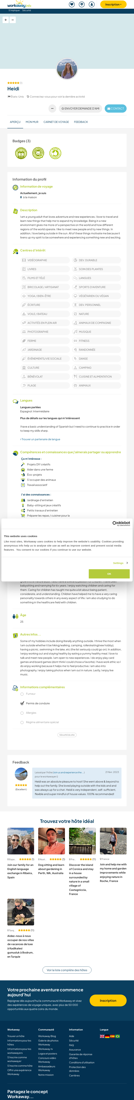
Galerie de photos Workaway (48, 1042)
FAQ (71, 1045)
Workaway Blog (47, 1036)
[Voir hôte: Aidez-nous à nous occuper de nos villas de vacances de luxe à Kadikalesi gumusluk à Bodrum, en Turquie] (20, 912)
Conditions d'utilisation (81, 1062)
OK (109, 573)
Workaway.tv (45, 1048)
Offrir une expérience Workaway (19, 1072)
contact (115, 108)
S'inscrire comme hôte (20, 1065)
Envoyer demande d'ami (80, 108)
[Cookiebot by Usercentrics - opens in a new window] (115, 523)
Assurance (75, 1049)
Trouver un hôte (16, 1036)
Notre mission (46, 1074)
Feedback (81, 121)
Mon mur (32, 121)
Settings (118, 562)
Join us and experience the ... (68, 772)
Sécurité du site (67, 735)
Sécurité (26, 10)
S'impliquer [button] (14, 10)
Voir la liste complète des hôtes (67, 970)
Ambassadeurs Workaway (46, 1068)
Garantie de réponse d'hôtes (80, 1056)
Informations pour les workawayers (19, 1050)
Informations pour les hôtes (19, 1042)
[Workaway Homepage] (19, 3)
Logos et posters (47, 1053)
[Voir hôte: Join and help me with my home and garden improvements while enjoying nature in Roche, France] (113, 841)
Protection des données (77, 1068)
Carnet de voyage (56, 121)
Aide (71, 1036)
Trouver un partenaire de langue (40, 439)
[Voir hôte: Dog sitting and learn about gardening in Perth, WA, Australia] (51, 841)
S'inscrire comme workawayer (17, 1059)
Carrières (74, 1075)
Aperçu (15, 121)
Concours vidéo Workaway (47, 1059)
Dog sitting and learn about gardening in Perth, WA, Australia (51, 869)
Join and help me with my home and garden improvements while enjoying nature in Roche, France (113, 872)
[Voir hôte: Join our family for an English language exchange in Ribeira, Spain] (20, 841)
